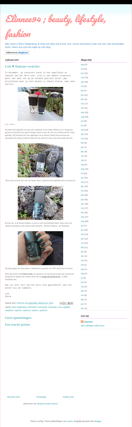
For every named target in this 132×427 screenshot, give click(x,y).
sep (82, 112)
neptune (18, 310)
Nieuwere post (13, 397)
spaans (35, 310)
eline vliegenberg (19, 307)
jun (82, 73)
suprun (70, 421)
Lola (59, 307)
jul (82, 69)
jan (82, 95)
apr (82, 82)
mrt (82, 86)
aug (82, 64)
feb (82, 91)
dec (82, 99)
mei (82, 77)
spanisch (43, 310)
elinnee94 (32, 307)
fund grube (42, 307)
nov (82, 104)
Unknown (88, 322)
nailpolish (9, 310)
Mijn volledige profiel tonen (92, 325)
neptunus (27, 310)
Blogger (98, 421)
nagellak (66, 307)
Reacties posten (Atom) (47, 404)
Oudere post (68, 397)
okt (82, 108)
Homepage (41, 397)
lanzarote (52, 307)
